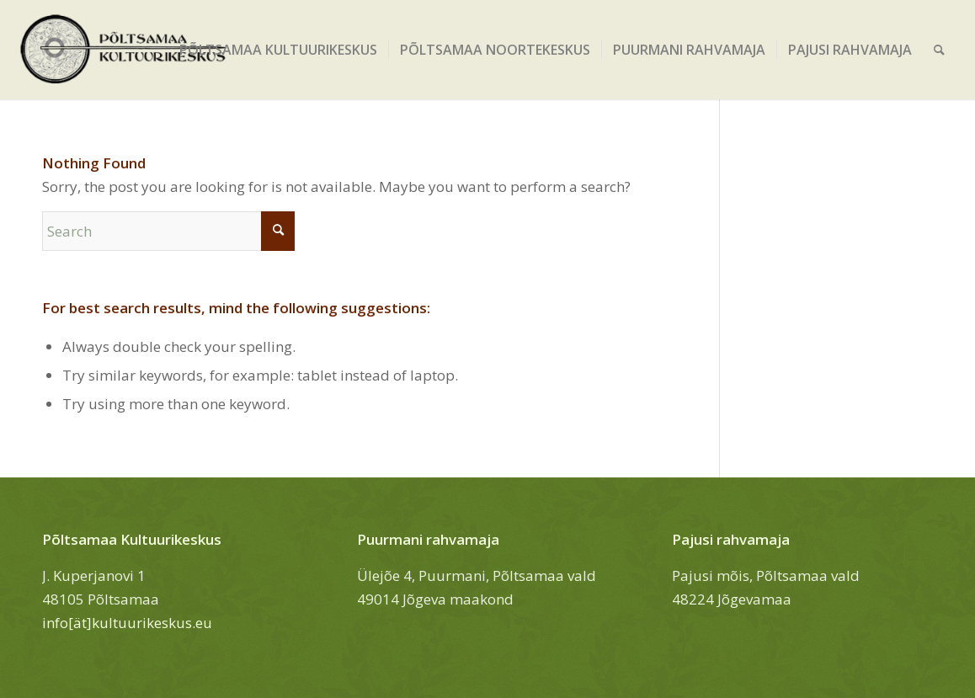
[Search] (939, 49)
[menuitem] (278, 49)
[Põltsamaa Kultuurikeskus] (123, 49)
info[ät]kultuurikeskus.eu (127, 622)
